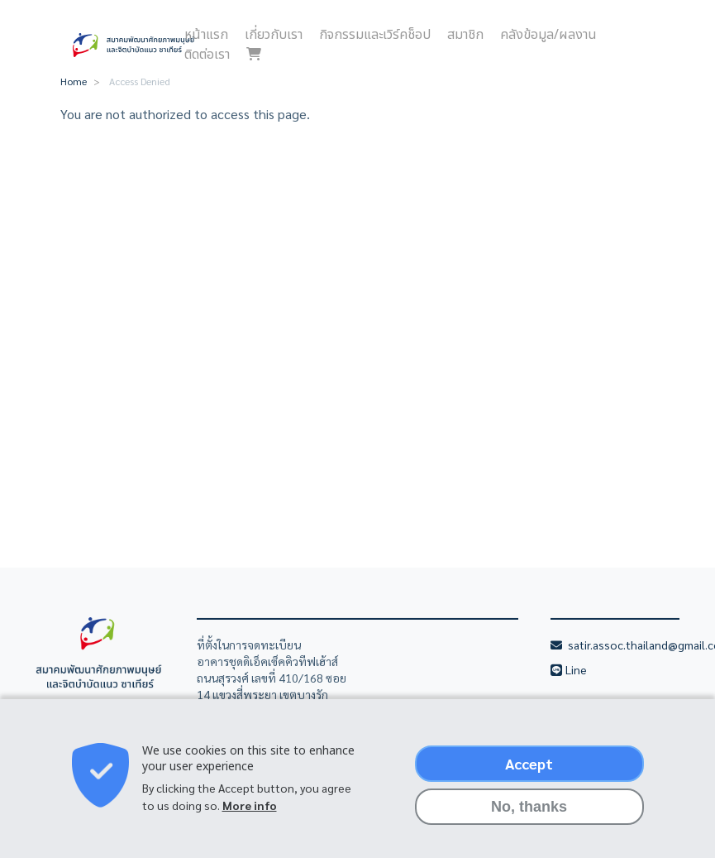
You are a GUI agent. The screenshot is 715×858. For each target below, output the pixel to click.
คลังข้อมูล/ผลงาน (548, 35)
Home (73, 81)
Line (577, 669)
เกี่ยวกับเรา (274, 35)
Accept (529, 773)
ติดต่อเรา (207, 55)
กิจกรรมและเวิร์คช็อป (375, 35)
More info (249, 815)
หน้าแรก (206, 35)
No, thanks (529, 816)
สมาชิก (465, 35)
